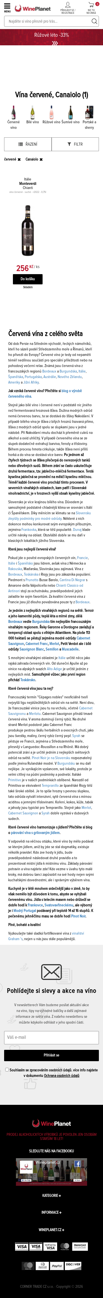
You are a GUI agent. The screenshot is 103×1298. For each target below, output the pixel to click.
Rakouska (15, 569)
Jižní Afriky (31, 382)
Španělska (15, 377)
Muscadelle (70, 649)
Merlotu (35, 714)
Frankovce (35, 905)
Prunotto (32, 580)
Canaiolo (32, 159)
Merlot (54, 644)
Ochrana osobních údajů (61, 1076)
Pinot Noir (78, 916)
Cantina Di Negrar (72, 580)
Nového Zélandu (70, 377)
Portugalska (33, 377)
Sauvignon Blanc (32, 649)
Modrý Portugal (24, 911)
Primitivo (14, 780)
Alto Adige (54, 669)
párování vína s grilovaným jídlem (35, 833)
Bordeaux (49, 371)
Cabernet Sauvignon (23, 813)
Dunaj (77, 530)
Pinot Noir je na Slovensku (51, 758)
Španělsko (25, 563)
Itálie (82, 371)
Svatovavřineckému (58, 905)
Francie (82, 558)
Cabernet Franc (37, 644)
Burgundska (68, 371)
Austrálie (49, 377)
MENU (8, 7)
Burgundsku (66, 763)
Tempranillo (50, 786)
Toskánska (31, 574)
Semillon (52, 649)
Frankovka (28, 530)
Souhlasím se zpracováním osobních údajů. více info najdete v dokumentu (51, 1073)
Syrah (76, 736)
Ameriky (14, 382)
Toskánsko (27, 680)
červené (10, 159)
